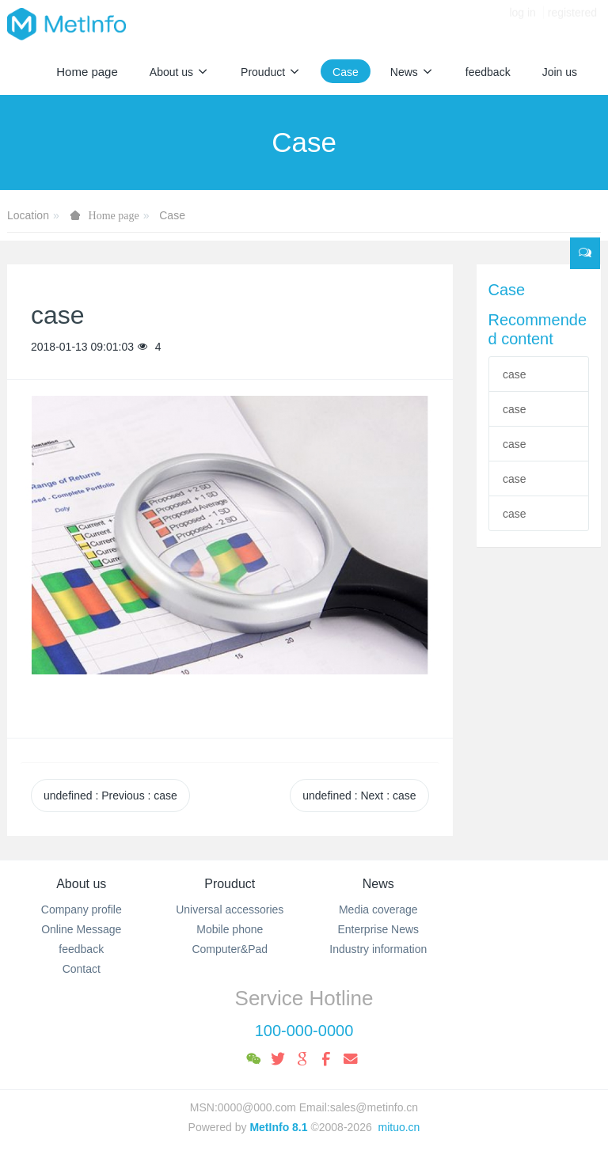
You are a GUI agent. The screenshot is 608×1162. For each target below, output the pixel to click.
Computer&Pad (230, 949)
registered (572, 23)
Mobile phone (229, 929)
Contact (82, 969)
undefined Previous (110, 795)
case (514, 374)
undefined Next (359, 795)
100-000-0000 (304, 1030)
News (378, 883)
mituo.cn (399, 1127)
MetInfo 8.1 (278, 1127)
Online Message (81, 929)
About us (81, 883)
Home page (87, 71)
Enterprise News (378, 929)
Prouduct (229, 883)
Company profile (81, 909)
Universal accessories (229, 909)
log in (522, 23)
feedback (81, 949)
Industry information (378, 949)
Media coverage (378, 909)
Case (172, 215)
